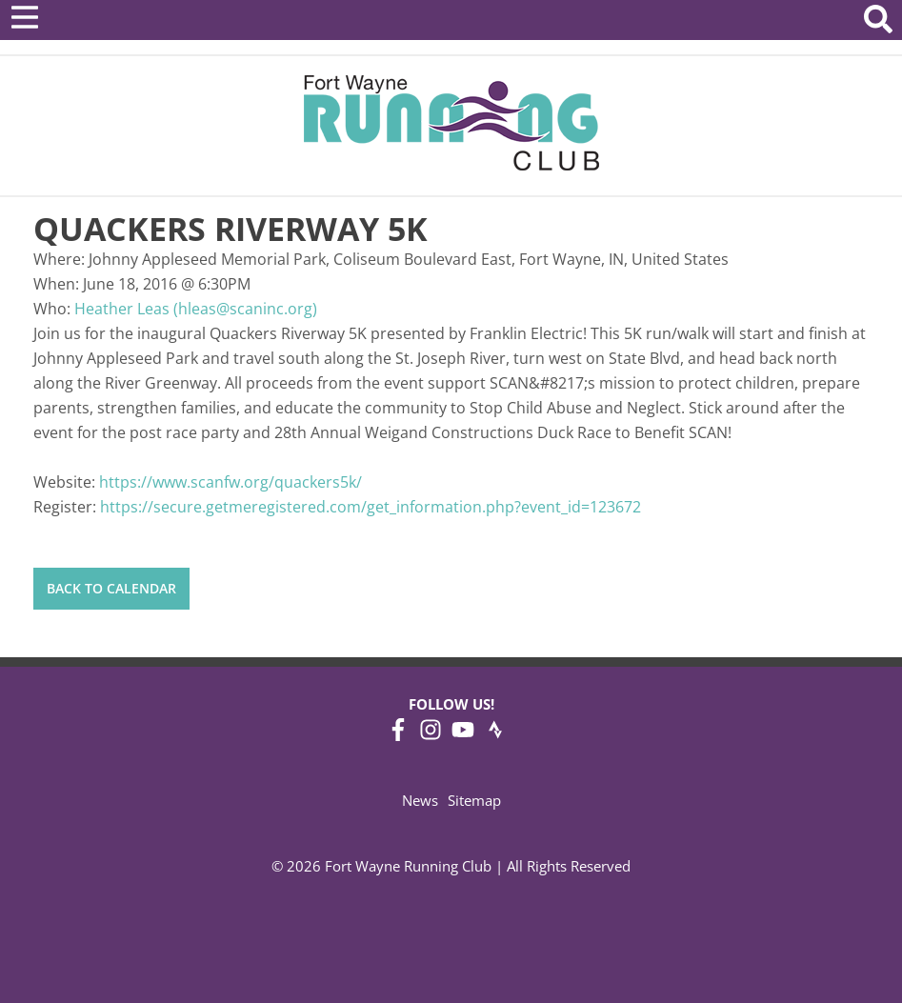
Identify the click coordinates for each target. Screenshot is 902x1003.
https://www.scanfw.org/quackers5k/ (230, 481)
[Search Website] (878, 22)
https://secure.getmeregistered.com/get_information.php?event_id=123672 (370, 506)
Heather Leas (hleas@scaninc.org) (195, 308)
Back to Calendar (111, 588)
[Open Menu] (25, 17)
